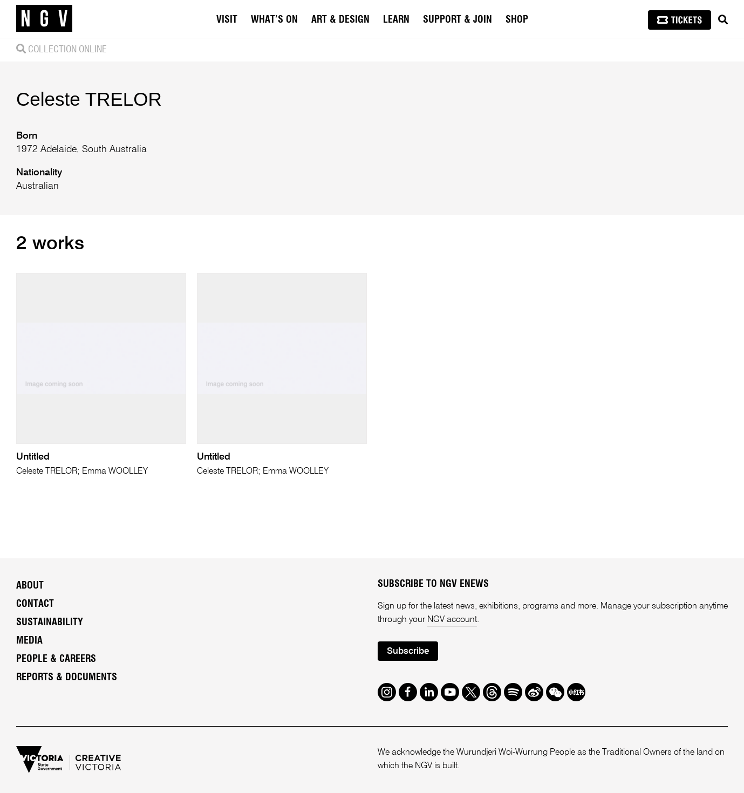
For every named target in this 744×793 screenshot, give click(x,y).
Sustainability (49, 622)
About (30, 586)
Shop (517, 20)
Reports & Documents (66, 677)
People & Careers (56, 659)
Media (29, 641)
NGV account (452, 620)
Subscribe (408, 651)
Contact (35, 604)
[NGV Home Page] (44, 19)
